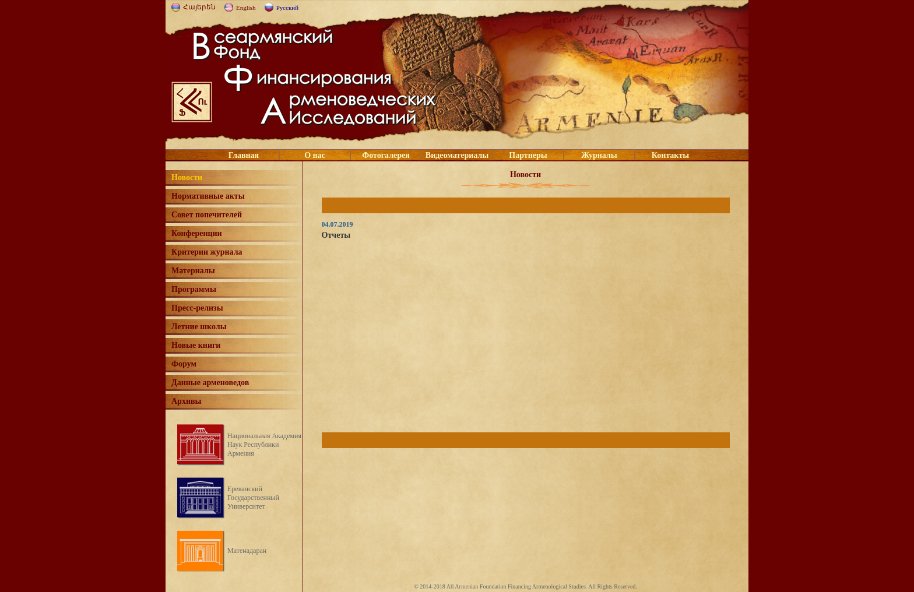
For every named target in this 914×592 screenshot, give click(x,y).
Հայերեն (199, 7)
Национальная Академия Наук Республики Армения (264, 444)
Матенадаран (246, 551)
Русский (287, 7)
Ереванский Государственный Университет (253, 497)
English (246, 7)
